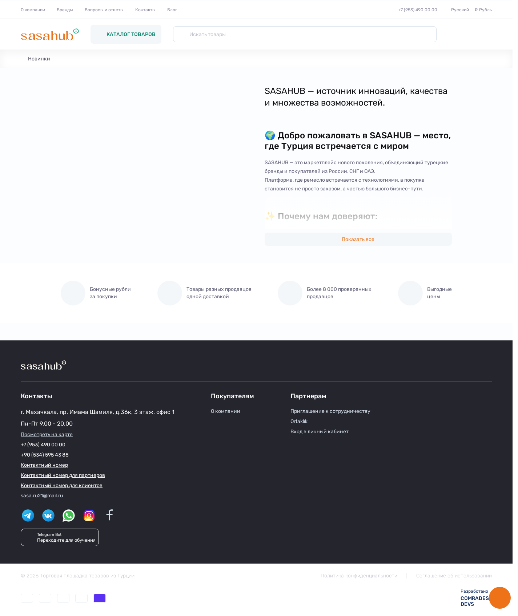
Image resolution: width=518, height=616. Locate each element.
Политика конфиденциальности (359, 576)
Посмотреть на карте (47, 434)
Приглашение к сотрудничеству (330, 411)
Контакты (145, 9)
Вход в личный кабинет (319, 432)
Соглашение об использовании (454, 576)
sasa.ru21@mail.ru (42, 496)
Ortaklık (299, 421)
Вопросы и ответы (104, 9)
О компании (33, 9)
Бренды (65, 9)
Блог (172, 9)
